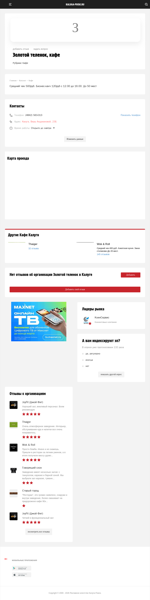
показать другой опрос (111, 374)
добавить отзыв (21, 49)
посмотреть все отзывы (39, 532)
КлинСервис (102, 317)
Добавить (130, 275)
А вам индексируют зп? (101, 340)
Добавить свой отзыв (75, 289)
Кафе (25, 63)
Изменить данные (75, 139)
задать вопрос (40, 49)
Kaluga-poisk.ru (75, 4)
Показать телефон (130, 115)
